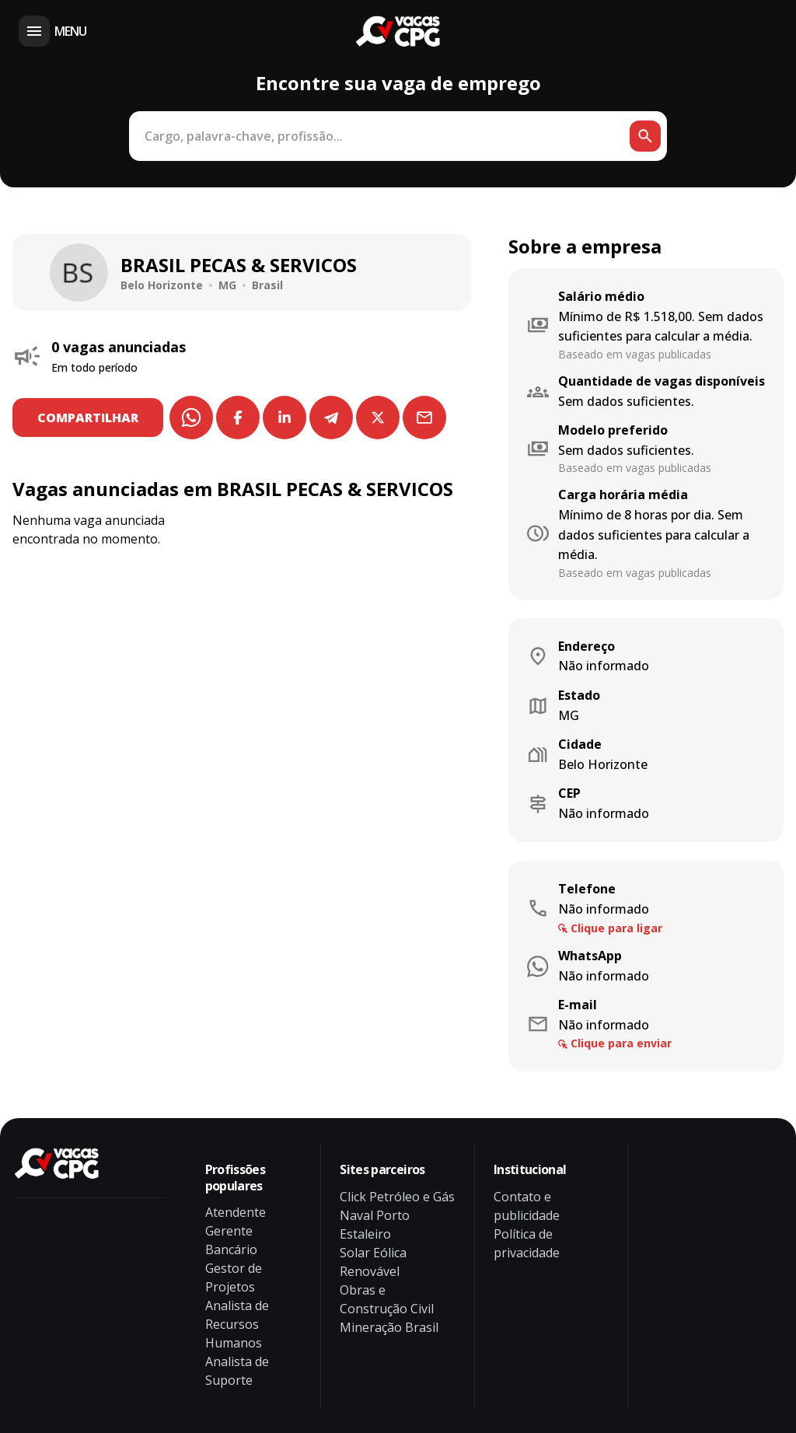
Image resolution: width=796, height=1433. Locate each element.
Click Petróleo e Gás (397, 1196)
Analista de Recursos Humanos (237, 1324)
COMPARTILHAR (87, 417)
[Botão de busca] (645, 136)
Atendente (235, 1212)
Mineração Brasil (389, 1327)
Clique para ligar (616, 928)
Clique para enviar (621, 1043)
